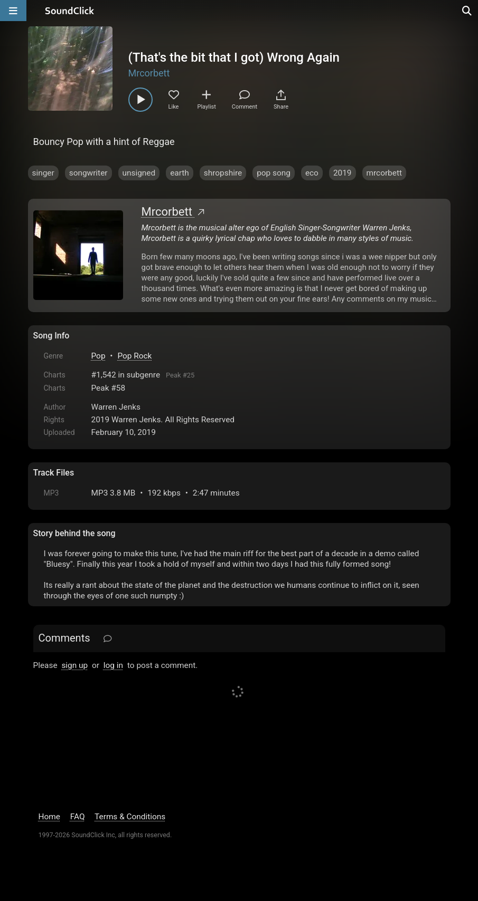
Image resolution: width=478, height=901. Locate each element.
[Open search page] (467, 10)
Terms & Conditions (130, 816)
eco (311, 173)
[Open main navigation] (13, 10)
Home (49, 816)
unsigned (139, 173)
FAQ (77, 816)
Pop (98, 356)
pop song (273, 173)
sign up (74, 665)
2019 (342, 173)
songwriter (88, 173)
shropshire (223, 173)
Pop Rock (134, 356)
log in (113, 665)
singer (43, 173)
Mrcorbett (149, 73)
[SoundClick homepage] (70, 10)
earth (179, 173)
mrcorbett (384, 173)
